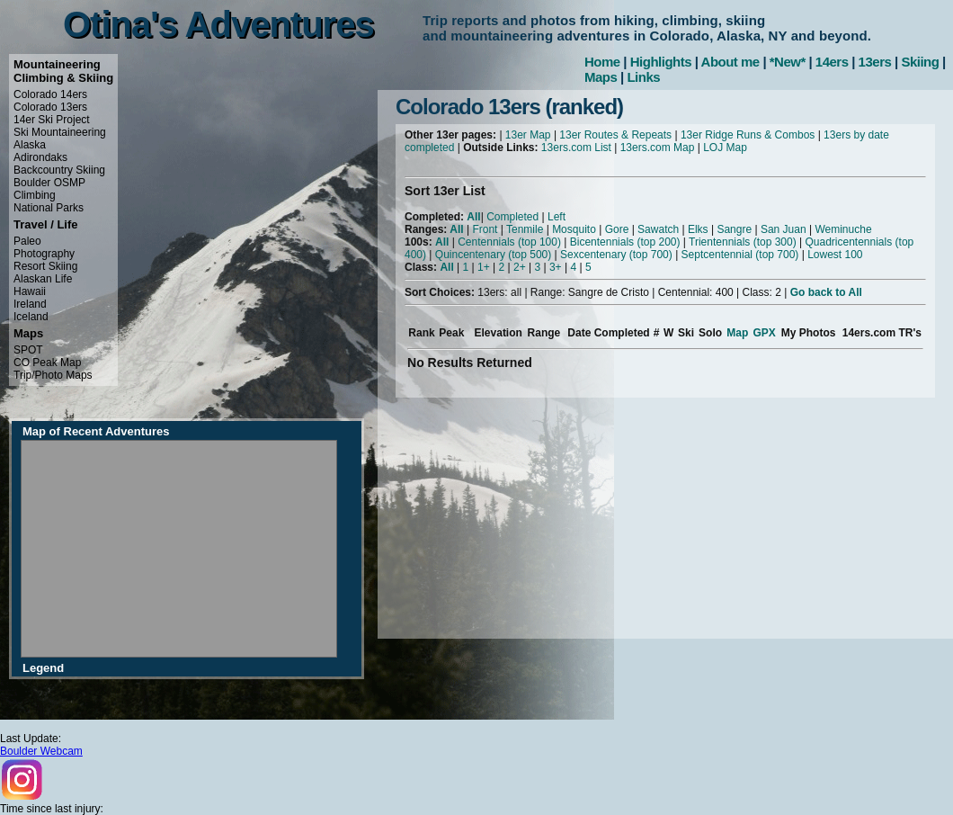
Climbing (34, 195)
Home (602, 61)
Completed (512, 216)
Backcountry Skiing (59, 170)
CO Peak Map (47, 362)
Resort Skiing (45, 266)
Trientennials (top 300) (743, 242)
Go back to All (826, 292)
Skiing (920, 61)
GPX (764, 333)
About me (730, 61)
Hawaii (29, 291)
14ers (832, 61)
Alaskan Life (42, 279)
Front (484, 229)
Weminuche (843, 229)
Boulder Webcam (41, 751)
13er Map (528, 135)
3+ (555, 267)
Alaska (29, 145)
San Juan (783, 229)
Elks (698, 229)
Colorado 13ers (50, 107)
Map (737, 333)
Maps (600, 77)
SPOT (28, 350)
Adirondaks (40, 157)
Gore (617, 229)
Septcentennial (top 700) (740, 254)
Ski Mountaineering (59, 132)
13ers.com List (576, 147)
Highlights (660, 61)
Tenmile (524, 229)
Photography (44, 253)
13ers (875, 61)
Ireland (30, 304)
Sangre (734, 229)
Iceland (31, 316)
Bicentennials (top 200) (625, 242)
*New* (788, 61)
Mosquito (574, 229)
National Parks (48, 208)
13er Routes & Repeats (615, 135)
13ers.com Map (657, 147)
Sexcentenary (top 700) (616, 254)
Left (557, 216)
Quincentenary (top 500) (493, 254)
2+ (519, 267)
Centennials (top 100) (509, 242)
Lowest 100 (834, 254)
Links (643, 77)
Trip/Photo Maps (53, 375)
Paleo (27, 241)
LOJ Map (725, 147)
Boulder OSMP (49, 182)
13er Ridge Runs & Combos (748, 135)
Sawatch (658, 229)
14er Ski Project (51, 119)
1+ (483, 267)
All (473, 216)
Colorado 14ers (50, 94)
